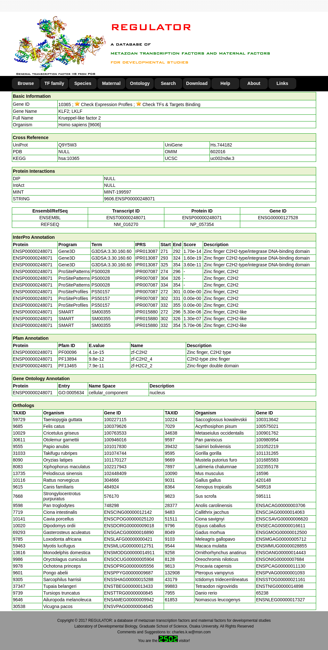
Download (197, 83)
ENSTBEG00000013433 (128, 586)
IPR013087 (146, 251)
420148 (263, 480)
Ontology (140, 83)
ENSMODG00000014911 (129, 552)
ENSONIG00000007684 (280, 559)
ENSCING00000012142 (128, 512)
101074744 (115, 453)
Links (282, 83)
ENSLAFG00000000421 (128, 539)
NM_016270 (126, 224)
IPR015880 (146, 311)
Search (168, 83)
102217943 (115, 466)
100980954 (267, 439)
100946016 (115, 439)
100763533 (115, 433)
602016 (218, 151)
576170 (111, 496)
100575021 (267, 426)
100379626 (115, 426)
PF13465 (67, 365)
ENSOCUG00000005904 (129, 559)
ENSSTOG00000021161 (280, 579)
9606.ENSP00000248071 (129, 198)
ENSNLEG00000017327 (280, 599)
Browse (26, 83)
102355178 (267, 466)
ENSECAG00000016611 (280, 525)
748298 (111, 505)
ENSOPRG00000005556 (129, 566)
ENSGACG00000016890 (129, 532)
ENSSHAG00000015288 (128, 579)
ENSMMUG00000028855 (281, 545)
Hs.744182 (221, 144)
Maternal (111, 83)
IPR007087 (146, 271)
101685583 (267, 460)
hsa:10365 (68, 158)
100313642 (267, 419)
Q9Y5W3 (67, 144)
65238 (262, 593)
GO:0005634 (71, 392)
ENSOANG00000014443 (281, 552)
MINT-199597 (117, 192)
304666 (111, 480)
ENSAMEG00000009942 (129, 599)
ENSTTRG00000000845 (128, 593)
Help (225, 83)
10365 (64, 104)
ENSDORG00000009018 (129, 525)
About (253, 83)
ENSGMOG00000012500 (281, 532)
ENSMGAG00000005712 (281, 539)
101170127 (115, 460)
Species (82, 83)
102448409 (115, 473)
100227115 (115, 419)
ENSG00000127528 (278, 217)
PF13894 (67, 359)
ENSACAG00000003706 (280, 505)
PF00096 (67, 352)
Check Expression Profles (103, 104)
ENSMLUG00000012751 (129, 545)
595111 (263, 496)
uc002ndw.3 (222, 158)
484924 (111, 486)
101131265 (267, 453)
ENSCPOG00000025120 (129, 518)
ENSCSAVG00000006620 (282, 518)
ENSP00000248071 (202, 217)
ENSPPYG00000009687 (128, 572)
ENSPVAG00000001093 (280, 572)
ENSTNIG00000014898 (279, 586)
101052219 (267, 446)
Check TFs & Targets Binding (168, 104)
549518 (263, 486)
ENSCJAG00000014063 (280, 512)
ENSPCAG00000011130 (280, 566)
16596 (262, 473)
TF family (54, 83)
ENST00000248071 (126, 217)
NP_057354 (202, 224)
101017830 (115, 446)
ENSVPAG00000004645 (128, 606)
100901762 (267, 433)
